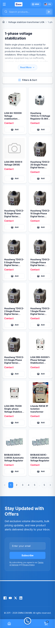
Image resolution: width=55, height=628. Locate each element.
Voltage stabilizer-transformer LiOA (26, 22)
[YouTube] (10, 598)
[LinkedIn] (20, 598)
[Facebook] (5, 598)
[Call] (27, 623)
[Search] (49, 11)
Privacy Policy (28, 565)
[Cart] (46, 624)
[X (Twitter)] (15, 598)
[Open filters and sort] (27, 80)
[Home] (3, 22)
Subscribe (27, 555)
